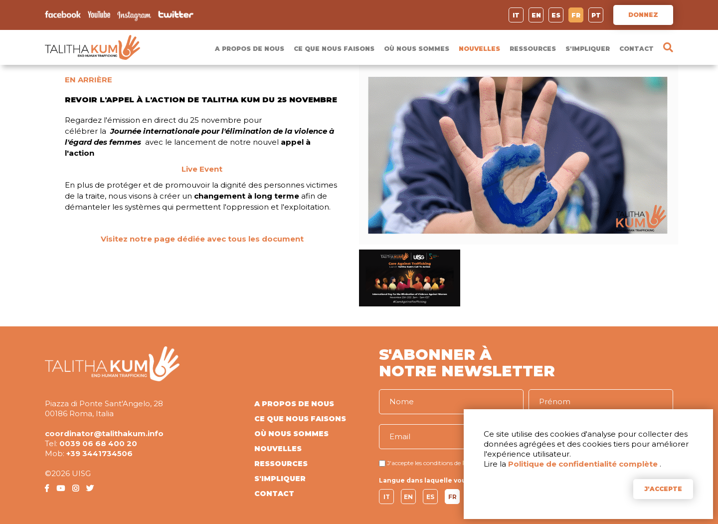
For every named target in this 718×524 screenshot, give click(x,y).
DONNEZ (643, 14)
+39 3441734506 (99, 453)
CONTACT (636, 48)
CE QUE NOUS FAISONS (334, 48)
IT (516, 15)
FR (575, 15)
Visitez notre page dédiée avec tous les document (202, 239)
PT (596, 15)
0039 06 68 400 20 (98, 443)
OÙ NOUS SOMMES (416, 48)
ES (555, 15)
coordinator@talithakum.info (104, 433)
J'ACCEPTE (663, 489)
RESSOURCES (533, 48)
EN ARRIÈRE (88, 79)
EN (536, 15)
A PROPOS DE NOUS (249, 48)
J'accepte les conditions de (424, 463)
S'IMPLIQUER (587, 48)
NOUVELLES (479, 48)
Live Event (201, 169)
